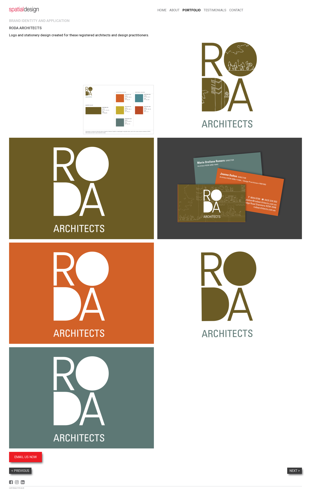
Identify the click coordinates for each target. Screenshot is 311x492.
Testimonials (215, 10)
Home (161, 10)
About (174, 10)
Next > (294, 471)
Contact (236, 10)
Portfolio (192, 10)
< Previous (20, 471)
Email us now (25, 457)
